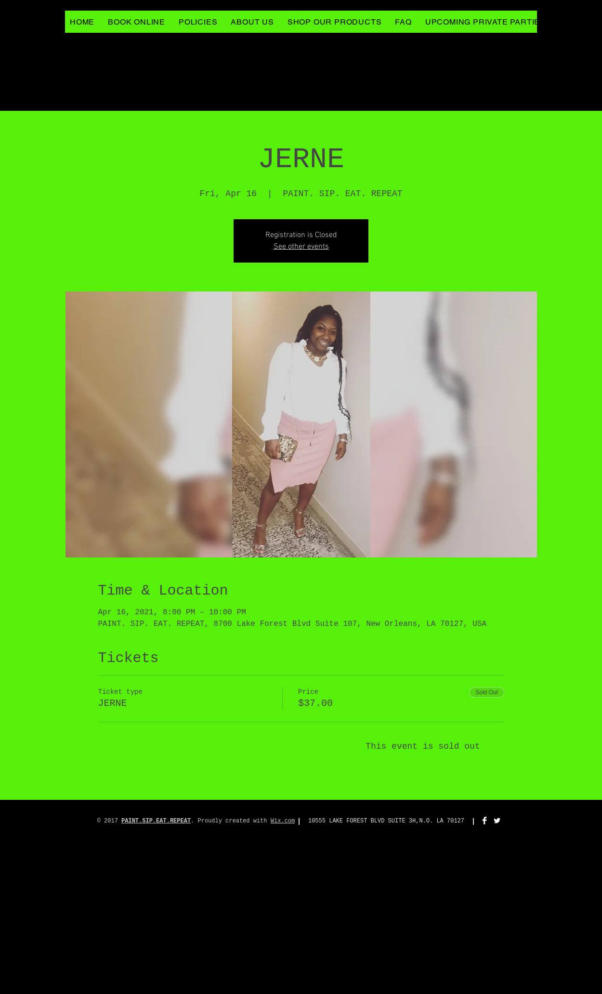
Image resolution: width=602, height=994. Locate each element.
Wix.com (283, 821)
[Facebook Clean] (484, 820)
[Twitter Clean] (497, 820)
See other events (301, 247)
